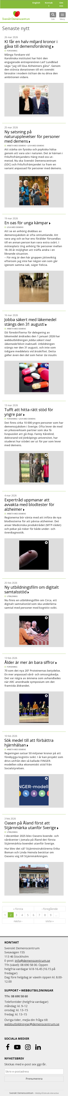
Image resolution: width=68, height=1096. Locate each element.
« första (18, 909)
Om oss (61, 4)
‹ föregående (50, 909)
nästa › (18, 921)
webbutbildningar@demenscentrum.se (31, 1024)
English (36, 2)
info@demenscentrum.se (32, 961)
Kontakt (49, 4)
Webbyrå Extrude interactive (47, 1093)
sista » (50, 921)
